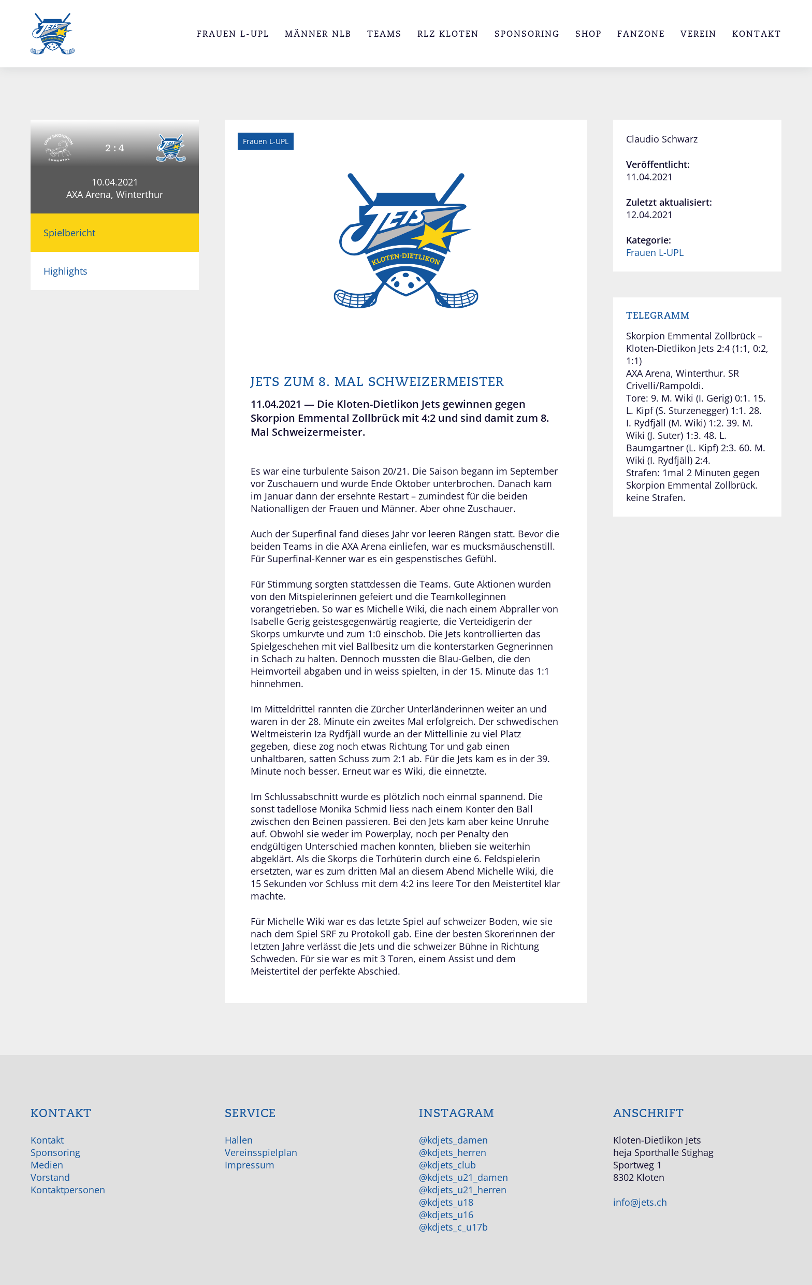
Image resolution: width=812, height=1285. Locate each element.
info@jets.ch (640, 1202)
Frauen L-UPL (655, 252)
